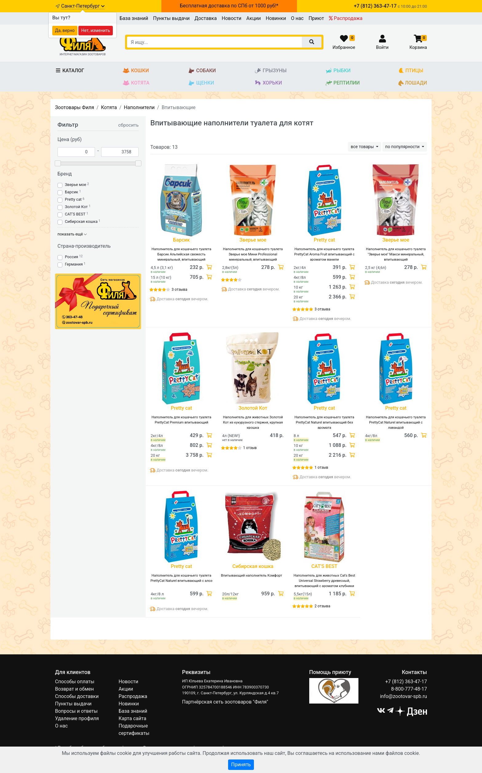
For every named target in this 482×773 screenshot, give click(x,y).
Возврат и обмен (74, 689)
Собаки (202, 71)
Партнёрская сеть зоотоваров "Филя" (225, 702)
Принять (241, 764)
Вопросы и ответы (76, 711)
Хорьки (268, 83)
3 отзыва (179, 289)
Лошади (412, 83)
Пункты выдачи (171, 18)
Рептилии (342, 83)
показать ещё (72, 234)
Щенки (201, 83)
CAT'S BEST (75, 214)
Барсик (71, 192)
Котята (136, 83)
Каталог (69, 70)
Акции (253, 18)
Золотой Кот (76, 206)
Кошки (136, 71)
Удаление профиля (77, 718)
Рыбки (338, 71)
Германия (74, 264)
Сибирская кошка (81, 221)
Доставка (206, 18)
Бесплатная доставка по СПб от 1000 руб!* (229, 6)
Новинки (276, 18)
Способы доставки (77, 696)
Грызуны (270, 71)
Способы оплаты (74, 681)
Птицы (410, 71)
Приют (316, 18)
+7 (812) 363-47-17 (406, 681)
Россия (71, 256)
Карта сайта (132, 718)
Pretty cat (73, 199)
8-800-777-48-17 (409, 689)
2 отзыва (322, 606)
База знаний (134, 18)
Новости (231, 18)
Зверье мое (75, 184)
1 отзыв (250, 448)
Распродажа (345, 18)
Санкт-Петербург (83, 6)
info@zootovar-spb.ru (403, 696)
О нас (297, 18)
